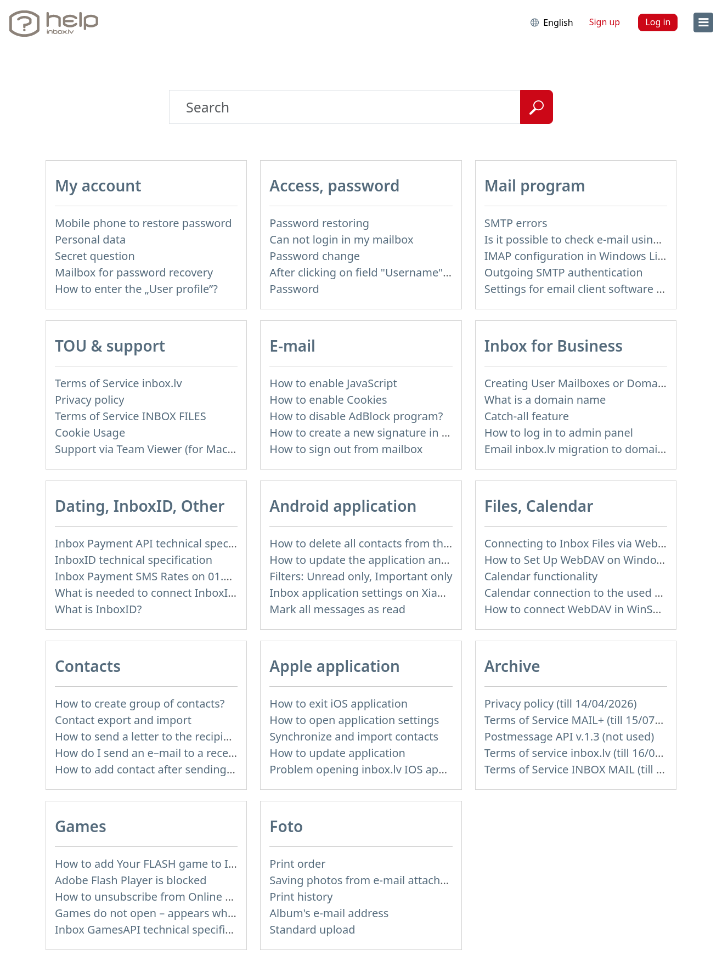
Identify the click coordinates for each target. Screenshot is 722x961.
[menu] (703, 22)
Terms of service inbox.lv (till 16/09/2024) (589, 752)
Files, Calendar (539, 505)
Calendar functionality (541, 576)
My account (98, 185)
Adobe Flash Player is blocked (131, 880)
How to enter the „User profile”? (136, 288)
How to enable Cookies (328, 399)
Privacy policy (89, 399)
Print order (297, 863)
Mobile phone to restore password (143, 223)
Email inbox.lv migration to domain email (590, 449)
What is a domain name (545, 399)
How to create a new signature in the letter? (381, 432)
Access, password (334, 185)
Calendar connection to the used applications (600, 592)
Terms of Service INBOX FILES (130, 416)
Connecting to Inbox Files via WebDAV (581, 543)
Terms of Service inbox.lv (118, 383)
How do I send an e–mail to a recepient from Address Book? (208, 752)
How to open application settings (354, 720)
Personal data (90, 239)
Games (80, 826)
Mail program (534, 185)
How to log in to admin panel (558, 432)
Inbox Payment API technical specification (162, 543)
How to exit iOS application (338, 703)
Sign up (605, 22)
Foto (286, 826)
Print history (300, 896)
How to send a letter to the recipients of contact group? (197, 736)
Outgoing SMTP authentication (563, 272)
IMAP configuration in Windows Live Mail (589, 255)
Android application (342, 505)
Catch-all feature (526, 416)
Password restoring (319, 223)
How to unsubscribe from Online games (157, 896)
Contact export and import (123, 720)
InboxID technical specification (133, 559)
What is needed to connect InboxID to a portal (173, 592)
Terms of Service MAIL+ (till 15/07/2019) (585, 720)
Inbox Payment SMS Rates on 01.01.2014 (159, 576)
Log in (657, 22)
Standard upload (312, 929)
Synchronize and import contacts (353, 736)
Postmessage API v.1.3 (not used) (569, 736)
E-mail (292, 345)
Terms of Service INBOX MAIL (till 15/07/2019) (601, 769)
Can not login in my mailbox (341, 239)
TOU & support (110, 345)
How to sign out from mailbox (345, 449)
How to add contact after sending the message (175, 769)
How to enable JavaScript (333, 383)
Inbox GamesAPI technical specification (156, 929)
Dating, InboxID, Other (139, 505)
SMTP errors (516, 223)
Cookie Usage (90, 432)
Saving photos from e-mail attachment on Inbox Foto (405, 880)
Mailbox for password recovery (134, 272)
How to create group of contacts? (140, 703)
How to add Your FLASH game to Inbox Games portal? (193, 863)
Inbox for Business (553, 345)
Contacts (88, 665)
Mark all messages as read (337, 609)
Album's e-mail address (328, 913)
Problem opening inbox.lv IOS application (375, 769)
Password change (314, 255)
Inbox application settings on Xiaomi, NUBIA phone (401, 592)
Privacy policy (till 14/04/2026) (560, 703)
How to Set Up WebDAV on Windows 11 (585, 559)
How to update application (337, 752)
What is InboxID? (98, 609)
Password (294, 288)
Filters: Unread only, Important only (360, 576)
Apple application (334, 665)
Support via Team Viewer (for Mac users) (158, 449)
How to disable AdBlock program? (356, 416)
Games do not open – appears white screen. (167, 913)
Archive (512, 665)
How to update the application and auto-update (391, 559)
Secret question (95, 255)
